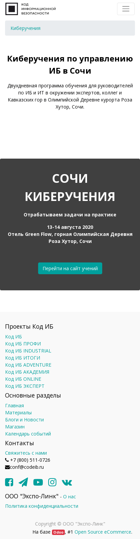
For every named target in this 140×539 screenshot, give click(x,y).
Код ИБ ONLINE (23, 379)
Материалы (18, 412)
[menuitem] (25, 28)
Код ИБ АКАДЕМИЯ (27, 372)
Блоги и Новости (24, 419)
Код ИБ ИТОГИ (22, 358)
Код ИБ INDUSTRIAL (28, 350)
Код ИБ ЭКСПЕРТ (25, 386)
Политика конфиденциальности (41, 506)
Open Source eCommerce (103, 532)
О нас (69, 496)
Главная (14, 405)
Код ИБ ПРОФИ (23, 343)
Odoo (58, 532)
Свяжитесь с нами (26, 453)
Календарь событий (28, 433)
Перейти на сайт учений (70, 268)
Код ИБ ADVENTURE (28, 365)
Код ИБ (13, 336)
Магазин (15, 426)
